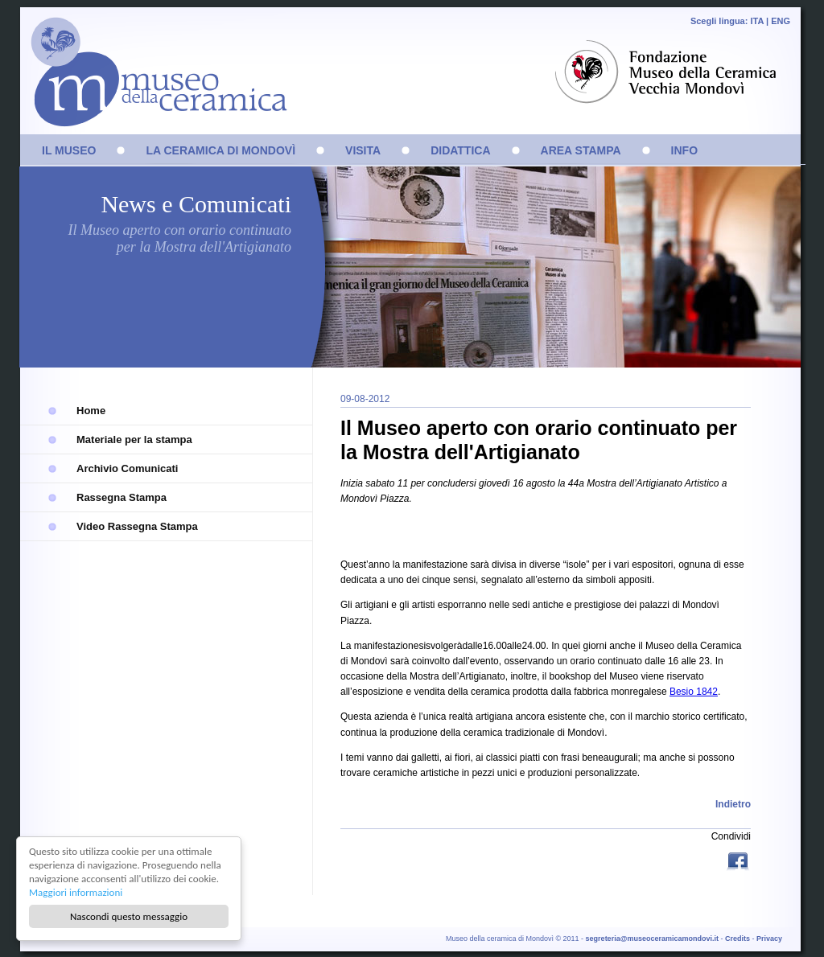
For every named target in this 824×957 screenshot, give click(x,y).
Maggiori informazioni (76, 892)
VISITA (363, 150)
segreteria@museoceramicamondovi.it (652, 938)
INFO (684, 150)
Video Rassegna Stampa (137, 526)
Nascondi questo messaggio (128, 916)
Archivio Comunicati (127, 468)
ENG (780, 21)
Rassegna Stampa (121, 497)
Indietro (733, 804)
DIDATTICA (460, 150)
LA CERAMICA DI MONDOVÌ (220, 150)
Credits (737, 938)
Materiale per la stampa (134, 439)
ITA (757, 21)
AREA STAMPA (581, 150)
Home (90, 411)
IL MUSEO (69, 150)
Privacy (769, 938)
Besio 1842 (694, 691)
